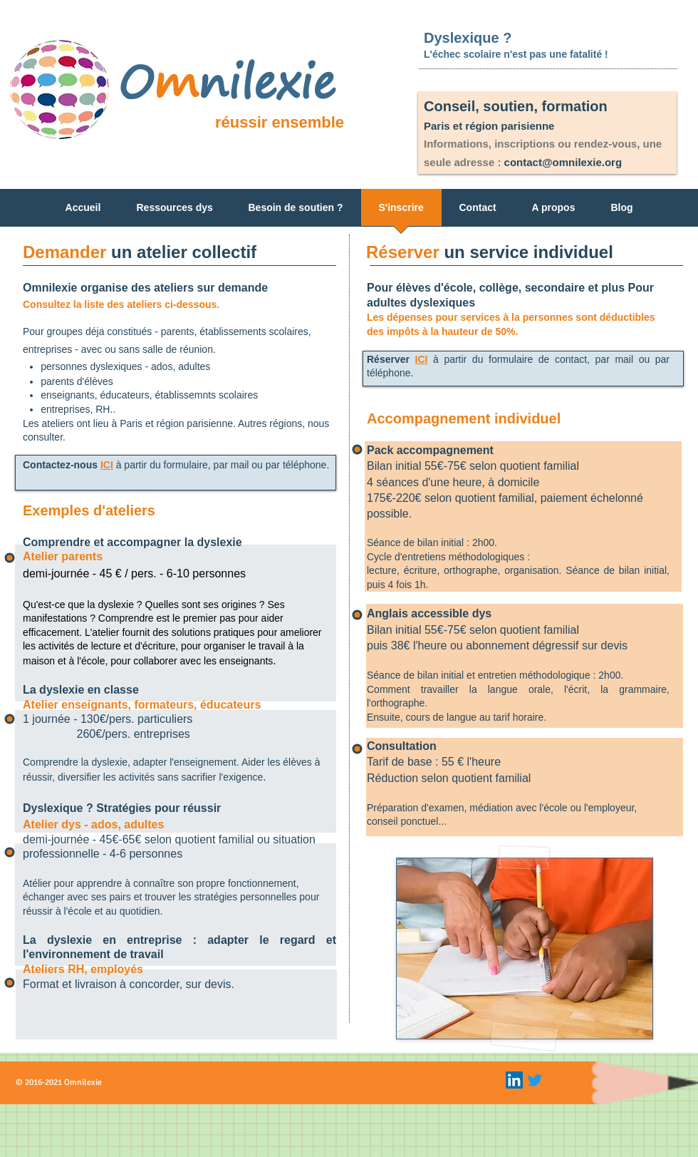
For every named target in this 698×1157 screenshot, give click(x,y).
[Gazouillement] (534, 1080)
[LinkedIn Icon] (514, 1080)
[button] (175, 212)
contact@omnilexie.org (563, 162)
